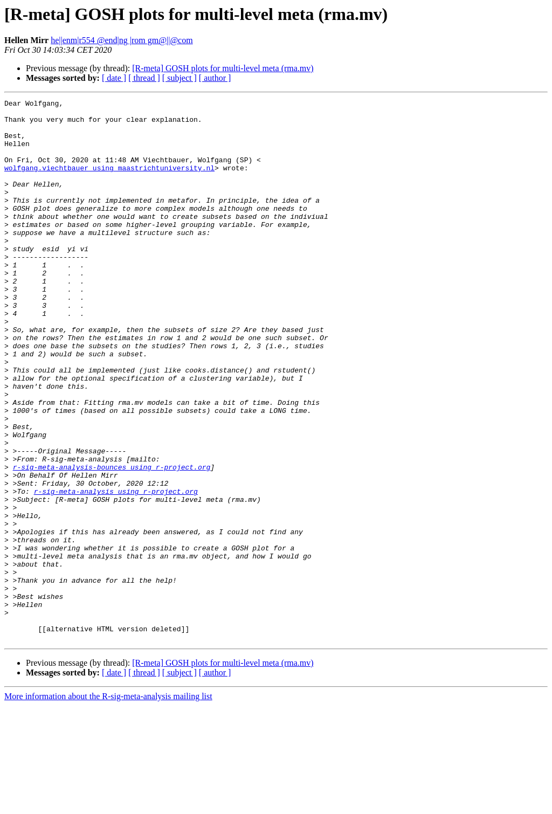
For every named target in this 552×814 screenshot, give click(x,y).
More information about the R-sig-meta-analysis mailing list (108, 804)
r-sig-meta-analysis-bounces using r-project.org (112, 541)
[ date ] (114, 77)
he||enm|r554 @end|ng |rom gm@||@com (121, 40)
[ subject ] (179, 77)
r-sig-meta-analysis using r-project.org (116, 570)
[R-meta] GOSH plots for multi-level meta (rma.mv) (222, 68)
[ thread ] (144, 77)
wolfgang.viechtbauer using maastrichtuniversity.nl (109, 182)
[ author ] (215, 77)
